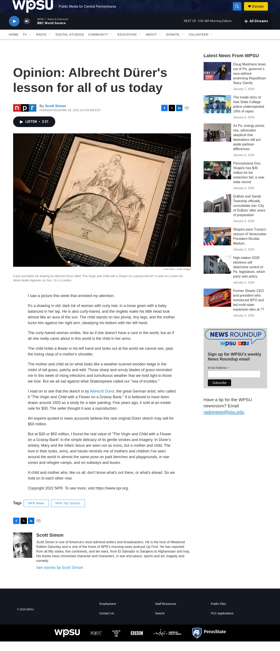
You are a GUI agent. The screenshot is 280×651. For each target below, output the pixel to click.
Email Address (218, 377)
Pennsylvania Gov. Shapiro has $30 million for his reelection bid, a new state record (248, 182)
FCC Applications (222, 623)
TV (25, 44)
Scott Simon (55, 115)
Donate (260, 11)
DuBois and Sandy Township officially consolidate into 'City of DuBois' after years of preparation (249, 215)
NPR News (36, 512)
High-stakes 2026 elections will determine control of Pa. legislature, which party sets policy (249, 276)
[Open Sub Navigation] (30, 44)
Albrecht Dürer (102, 401)
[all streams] (256, 30)
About (151, 44)
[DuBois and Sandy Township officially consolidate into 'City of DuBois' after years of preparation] (217, 213)
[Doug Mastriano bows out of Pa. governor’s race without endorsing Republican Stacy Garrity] (217, 81)
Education (127, 44)
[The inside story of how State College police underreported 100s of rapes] (217, 114)
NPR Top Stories (67, 512)
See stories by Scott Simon (59, 576)
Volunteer (199, 44)
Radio (41, 44)
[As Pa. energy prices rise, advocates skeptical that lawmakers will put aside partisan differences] (217, 142)
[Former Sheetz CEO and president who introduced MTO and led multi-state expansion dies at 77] (217, 307)
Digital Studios (70, 44)
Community (98, 44)
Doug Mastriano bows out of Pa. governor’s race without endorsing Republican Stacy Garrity (249, 83)
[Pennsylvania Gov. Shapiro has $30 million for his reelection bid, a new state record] (217, 180)
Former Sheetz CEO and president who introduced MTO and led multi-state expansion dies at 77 (248, 310)
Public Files (218, 613)
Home (14, 44)
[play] (14, 30)
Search (159, 623)
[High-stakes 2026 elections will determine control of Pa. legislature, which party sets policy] (217, 274)
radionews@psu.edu (224, 421)
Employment (107, 613)
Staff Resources (165, 613)
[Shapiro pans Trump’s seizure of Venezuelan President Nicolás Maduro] (217, 246)
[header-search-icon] (239, 11)
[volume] (26, 31)
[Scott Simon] (22, 554)
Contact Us (106, 623)
